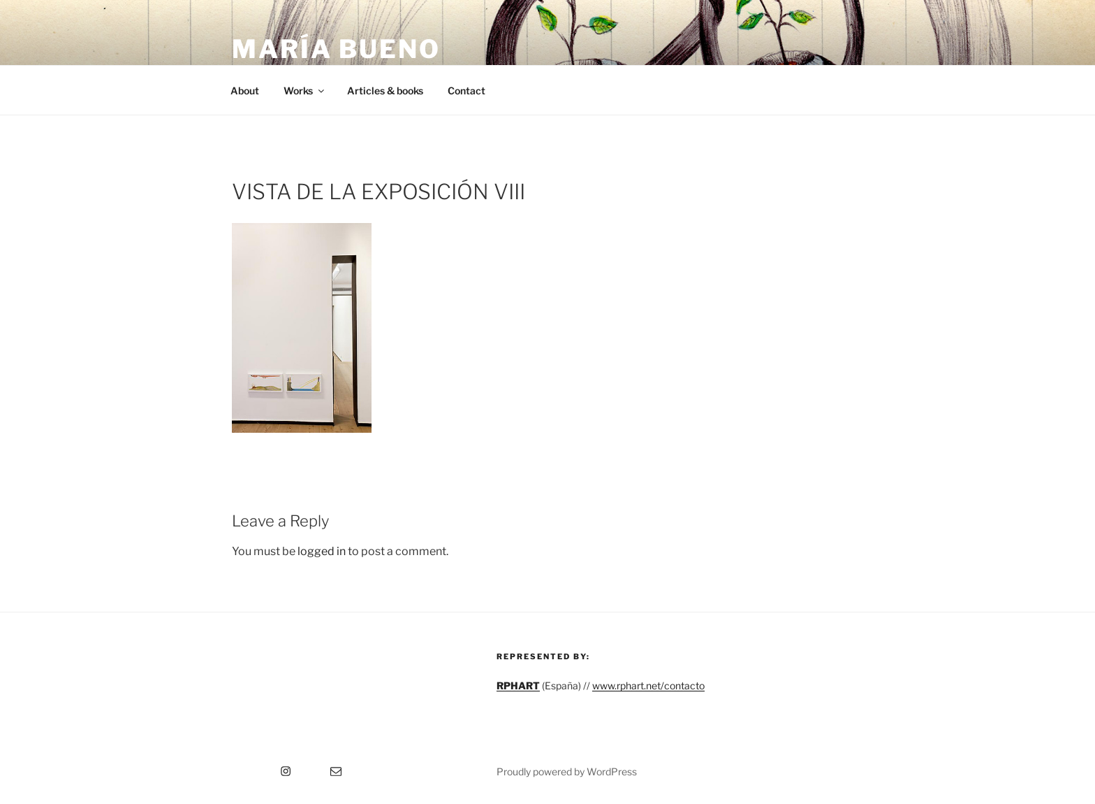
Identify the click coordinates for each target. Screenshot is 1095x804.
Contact (466, 90)
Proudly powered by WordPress (567, 771)
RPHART (518, 685)
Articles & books (385, 90)
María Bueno (336, 49)
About (244, 90)
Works (305, 90)
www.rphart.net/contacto (648, 685)
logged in (321, 551)
